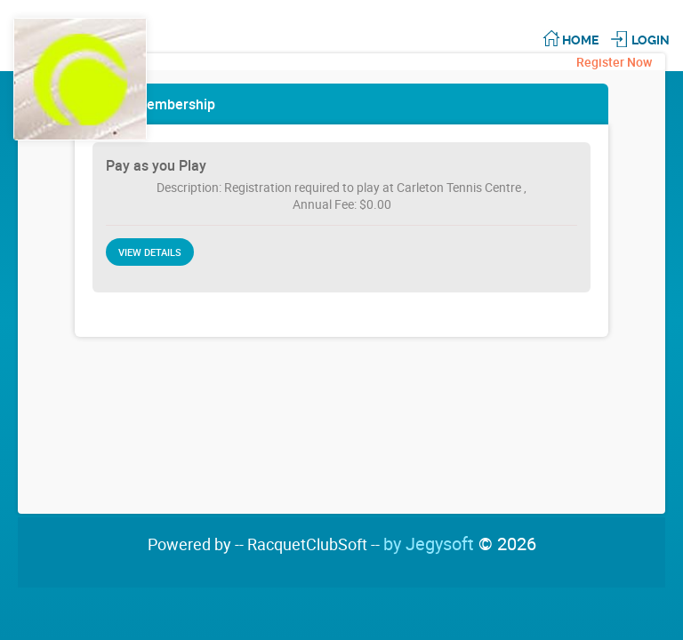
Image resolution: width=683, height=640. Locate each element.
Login (650, 40)
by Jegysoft (459, 544)
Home (580, 40)
